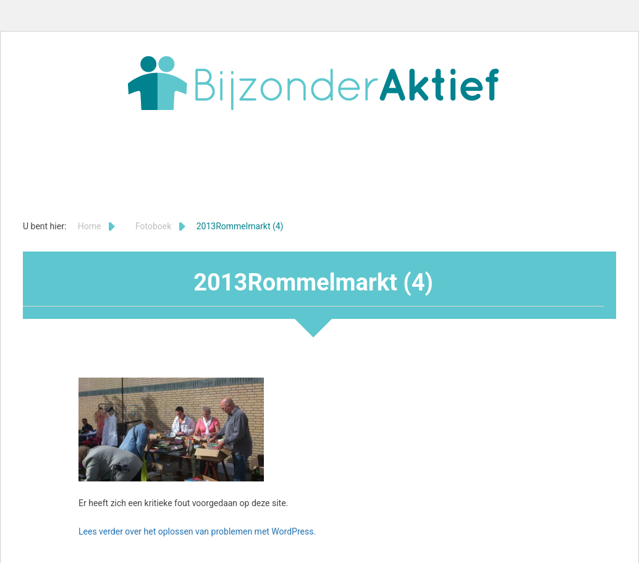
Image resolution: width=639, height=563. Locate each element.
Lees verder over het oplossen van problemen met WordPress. (197, 531)
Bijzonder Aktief (313, 83)
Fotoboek (153, 226)
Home (89, 226)
